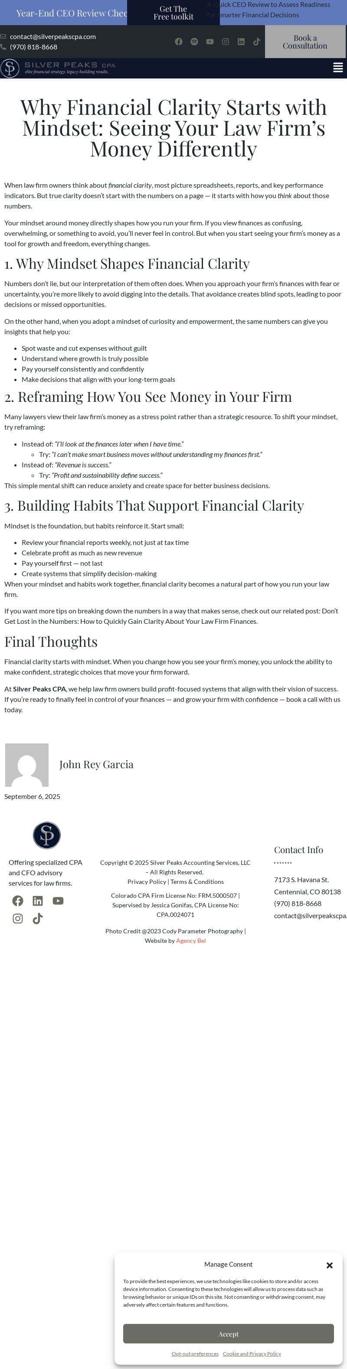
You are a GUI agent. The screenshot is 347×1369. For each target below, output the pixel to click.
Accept (229, 1334)
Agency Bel (191, 940)
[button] (329, 1264)
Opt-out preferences (195, 1353)
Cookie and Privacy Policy (252, 1353)
